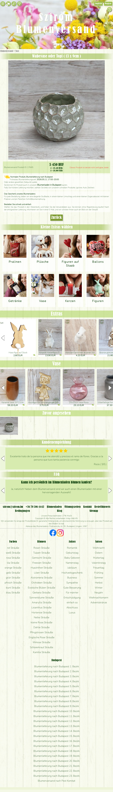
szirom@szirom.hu (13, 507)
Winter (98, 587)
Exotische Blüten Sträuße (41, 587)
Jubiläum (72, 567)
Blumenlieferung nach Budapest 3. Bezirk (56, 676)
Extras (56, 314)
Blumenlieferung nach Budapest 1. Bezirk (56, 666)
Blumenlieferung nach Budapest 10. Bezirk (56, 711)
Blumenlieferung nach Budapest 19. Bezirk (56, 756)
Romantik (72, 547)
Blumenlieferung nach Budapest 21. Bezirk (56, 766)
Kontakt (87, 507)
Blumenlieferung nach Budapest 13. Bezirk (56, 726)
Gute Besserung (72, 587)
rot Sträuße (13, 547)
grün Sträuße (13, 577)
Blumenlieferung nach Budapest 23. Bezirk (56, 776)
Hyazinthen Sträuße (41, 567)
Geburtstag (72, 552)
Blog (59, 511)
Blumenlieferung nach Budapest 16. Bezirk (56, 741)
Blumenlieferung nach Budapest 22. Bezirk (56, 771)
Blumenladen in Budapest (49, 184)
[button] (110, 338)
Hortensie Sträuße (41, 612)
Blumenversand (6, 51)
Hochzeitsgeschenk (72, 572)
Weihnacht (99, 547)
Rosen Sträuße (41, 547)
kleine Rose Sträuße (41, 622)
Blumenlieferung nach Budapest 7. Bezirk (56, 696)
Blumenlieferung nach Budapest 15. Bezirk (56, 736)
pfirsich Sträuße (13, 582)
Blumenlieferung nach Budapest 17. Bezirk (56, 746)
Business (72, 577)
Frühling (98, 572)
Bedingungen (22, 511)
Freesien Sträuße (41, 562)
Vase (17, 51)
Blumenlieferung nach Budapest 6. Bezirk (56, 691)
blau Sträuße (13, 592)
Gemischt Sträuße (41, 557)
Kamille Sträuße (41, 652)
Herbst (98, 582)
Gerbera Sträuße (41, 592)
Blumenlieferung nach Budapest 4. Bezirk (56, 681)
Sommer (98, 577)
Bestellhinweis (102, 507)
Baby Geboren (72, 557)
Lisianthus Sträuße (41, 607)
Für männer (72, 592)
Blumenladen (54, 507)
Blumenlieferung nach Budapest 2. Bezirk (56, 671)
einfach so (72, 602)
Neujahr (98, 592)
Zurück (56, 218)
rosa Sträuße (13, 557)
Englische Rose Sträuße (41, 637)
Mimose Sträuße (41, 642)
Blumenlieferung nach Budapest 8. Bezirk (56, 701)
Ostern (98, 552)
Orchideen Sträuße (41, 582)
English (98, 4)
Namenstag (72, 562)
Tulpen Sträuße (41, 552)
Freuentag (98, 567)
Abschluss (72, 607)
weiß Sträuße (13, 552)
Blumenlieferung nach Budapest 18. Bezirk (56, 751)
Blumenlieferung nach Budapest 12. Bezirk (56, 721)
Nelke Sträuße (41, 617)
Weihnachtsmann (98, 597)
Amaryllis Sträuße (41, 602)
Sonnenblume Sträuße (41, 597)
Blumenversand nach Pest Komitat (56, 780)
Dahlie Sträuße (41, 627)
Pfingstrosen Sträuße (41, 632)
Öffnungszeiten (72, 507)
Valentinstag (99, 562)
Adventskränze (99, 602)
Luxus (72, 612)
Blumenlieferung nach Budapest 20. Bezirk (56, 761)
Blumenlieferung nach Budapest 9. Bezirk (56, 706)
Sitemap (93, 511)
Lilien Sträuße (41, 572)
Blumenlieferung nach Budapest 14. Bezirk (56, 731)
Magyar (108, 4)
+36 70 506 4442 (35, 507)
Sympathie (72, 582)
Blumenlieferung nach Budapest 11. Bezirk (56, 716)
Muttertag (98, 557)
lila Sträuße (13, 562)
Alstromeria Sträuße (41, 577)
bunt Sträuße (13, 587)
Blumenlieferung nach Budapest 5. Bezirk (56, 686)
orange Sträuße (13, 567)
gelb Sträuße (13, 572)
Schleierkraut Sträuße (41, 647)
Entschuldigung (72, 597)
